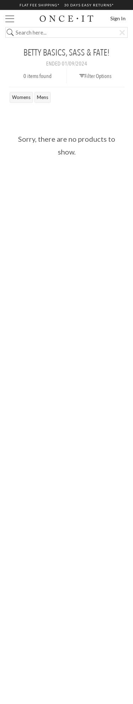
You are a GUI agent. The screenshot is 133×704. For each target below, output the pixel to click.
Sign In (118, 18)
